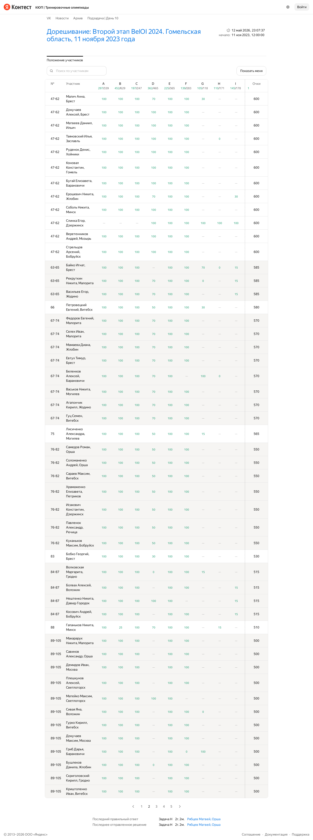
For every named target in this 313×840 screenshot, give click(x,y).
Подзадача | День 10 (102, 18)
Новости (62, 18)
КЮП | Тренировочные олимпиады (62, 7)
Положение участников (65, 60)
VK (49, 18)
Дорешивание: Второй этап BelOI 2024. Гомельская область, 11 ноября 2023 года (124, 35)
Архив (78, 18)
